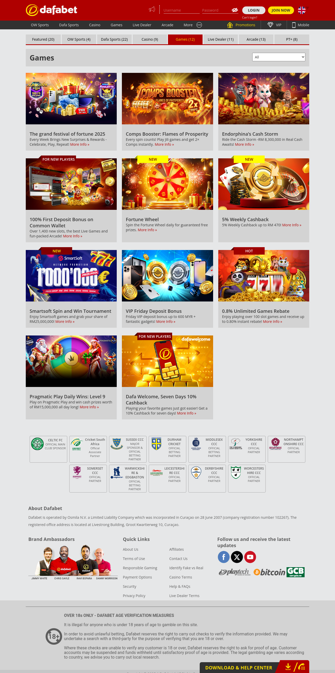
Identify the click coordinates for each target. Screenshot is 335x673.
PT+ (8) (291, 39)
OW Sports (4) (79, 39)
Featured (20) (43, 39)
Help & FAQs (179, 586)
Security (129, 586)
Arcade (167, 24)
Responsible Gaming (140, 567)
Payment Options (137, 577)
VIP (278, 24)
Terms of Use (134, 558)
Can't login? (249, 17)
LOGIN (253, 10)
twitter (237, 557)
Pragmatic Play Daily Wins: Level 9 (67, 396)
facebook (224, 557)
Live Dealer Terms (184, 595)
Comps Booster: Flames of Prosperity (167, 134)
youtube (250, 557)
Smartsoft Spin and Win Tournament (70, 311)
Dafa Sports (69, 24)
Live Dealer (142, 24)
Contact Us (178, 558)
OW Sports (40, 24)
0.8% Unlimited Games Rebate (256, 311)
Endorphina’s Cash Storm (250, 134)
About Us (130, 549)
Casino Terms (180, 577)
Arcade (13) (256, 39)
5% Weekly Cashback (245, 219)
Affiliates (176, 549)
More (188, 24)
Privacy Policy (134, 595)
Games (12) (185, 39)
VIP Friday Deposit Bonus (154, 311)
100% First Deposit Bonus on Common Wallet (61, 222)
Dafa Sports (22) (114, 39)
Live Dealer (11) (220, 39)
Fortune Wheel (142, 219)
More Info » (79, 144)
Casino (94, 24)
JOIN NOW (281, 10)
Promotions (245, 24)
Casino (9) (149, 39)
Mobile (303, 24)
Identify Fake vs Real (186, 567)
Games (116, 24)
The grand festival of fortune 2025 (67, 134)
